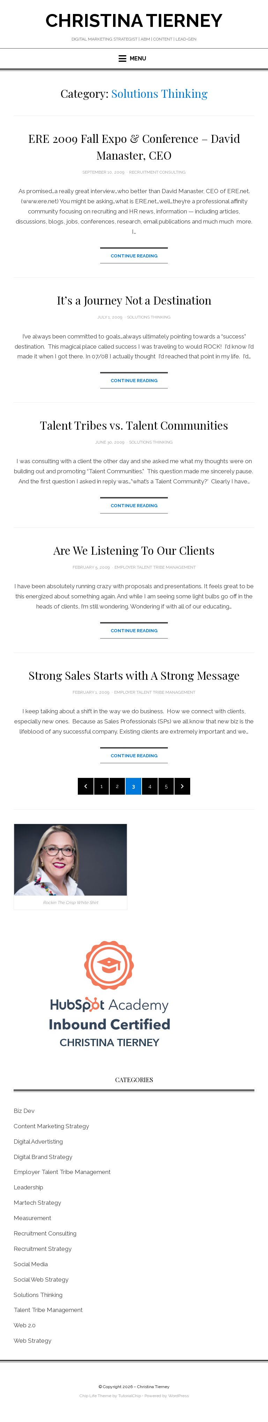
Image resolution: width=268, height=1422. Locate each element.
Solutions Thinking (149, 317)
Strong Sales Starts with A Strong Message (134, 675)
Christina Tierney (134, 20)
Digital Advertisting (38, 1143)
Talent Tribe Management (48, 1311)
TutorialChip (129, 1397)
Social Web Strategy (41, 1281)
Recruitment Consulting (157, 172)
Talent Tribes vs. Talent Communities (134, 425)
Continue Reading (134, 255)
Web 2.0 (25, 1327)
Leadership (28, 1189)
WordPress (178, 1397)
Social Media (31, 1265)
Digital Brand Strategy (43, 1158)
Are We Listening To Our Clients (134, 550)
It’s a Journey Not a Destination (134, 300)
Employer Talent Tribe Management (155, 567)
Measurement (32, 1220)
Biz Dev (24, 1112)
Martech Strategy (37, 1204)
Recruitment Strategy (43, 1250)
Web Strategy (32, 1342)
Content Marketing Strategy (51, 1127)
